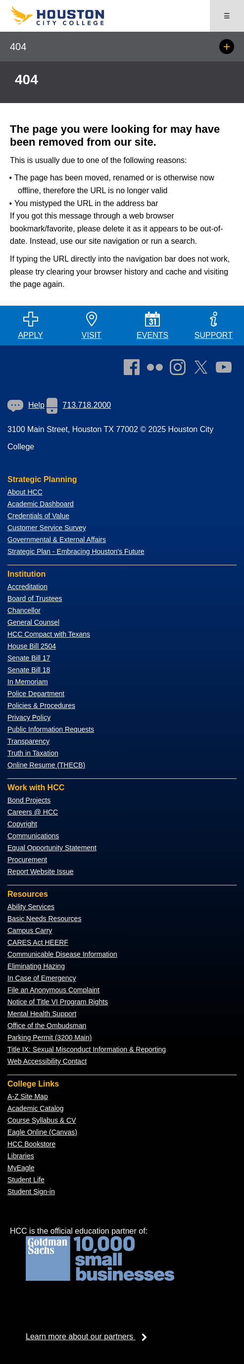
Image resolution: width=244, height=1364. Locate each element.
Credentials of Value (38, 516)
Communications (33, 836)
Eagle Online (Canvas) (42, 1132)
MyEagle (20, 1168)
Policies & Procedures (41, 705)
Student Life (26, 1180)
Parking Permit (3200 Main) (49, 1037)
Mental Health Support (41, 1014)
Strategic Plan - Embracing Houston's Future (76, 551)
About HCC (25, 492)
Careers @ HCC (32, 812)
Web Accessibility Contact (47, 1061)
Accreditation (27, 587)
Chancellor (24, 610)
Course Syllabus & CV (41, 1120)
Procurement (27, 860)
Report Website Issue (40, 871)
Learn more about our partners (89, 1336)
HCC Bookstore (31, 1144)
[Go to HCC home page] (66, 23)
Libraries (20, 1156)
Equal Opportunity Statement (52, 848)
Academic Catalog (35, 1108)
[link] (180, 369)
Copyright (22, 824)
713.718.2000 (79, 405)
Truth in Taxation (32, 753)
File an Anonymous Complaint (53, 990)
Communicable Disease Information (62, 954)
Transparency (28, 741)
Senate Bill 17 (28, 658)
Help (26, 405)
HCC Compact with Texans (48, 634)
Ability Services (30, 907)
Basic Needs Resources (44, 919)
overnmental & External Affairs (59, 540)
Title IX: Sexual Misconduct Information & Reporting (86, 1049)
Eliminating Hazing (36, 966)
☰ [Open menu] (227, 16)
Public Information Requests (50, 729)
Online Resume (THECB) (46, 765)
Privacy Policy (28, 717)
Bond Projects (28, 800)
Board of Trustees (34, 598)
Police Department (35, 694)
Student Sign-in (31, 1192)
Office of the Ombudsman (46, 1026)
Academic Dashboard (40, 504)
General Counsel (33, 622)
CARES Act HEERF (37, 942)
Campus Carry (29, 930)
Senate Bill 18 (28, 670)
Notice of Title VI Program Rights (57, 1002)
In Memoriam (27, 682)
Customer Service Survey (46, 528)
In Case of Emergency (41, 978)
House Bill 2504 (31, 646)
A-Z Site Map (27, 1096)
